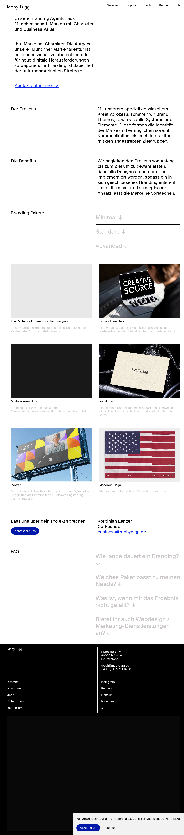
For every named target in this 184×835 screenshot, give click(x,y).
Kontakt (164, 5)
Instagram (108, 682)
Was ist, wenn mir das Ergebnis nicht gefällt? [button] (137, 601)
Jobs (10, 695)
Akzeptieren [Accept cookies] (88, 828)
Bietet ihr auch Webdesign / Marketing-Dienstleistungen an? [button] (133, 626)
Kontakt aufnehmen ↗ (37, 85)
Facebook (107, 701)
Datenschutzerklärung (161, 819)
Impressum (14, 708)
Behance (107, 688)
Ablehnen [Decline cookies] (110, 828)
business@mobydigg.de (122, 532)
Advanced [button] (109, 246)
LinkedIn (107, 695)
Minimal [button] (106, 217)
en (178, 5)
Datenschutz (15, 701)
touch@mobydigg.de (115, 665)
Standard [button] (108, 231)
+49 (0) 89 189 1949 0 (116, 669)
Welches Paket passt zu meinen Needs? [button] (138, 580)
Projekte (131, 5)
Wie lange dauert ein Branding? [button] (137, 556)
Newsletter (14, 688)
